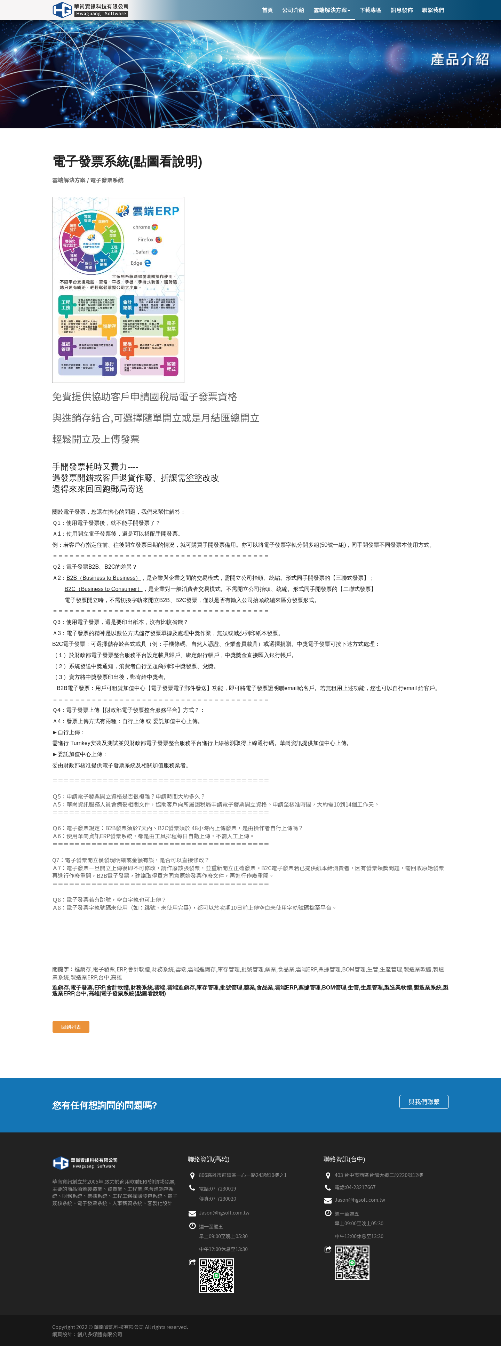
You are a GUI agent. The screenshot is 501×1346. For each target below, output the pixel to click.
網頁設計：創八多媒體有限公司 (87, 1334)
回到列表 (71, 1026)
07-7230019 (223, 1188)
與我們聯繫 (424, 1101)
